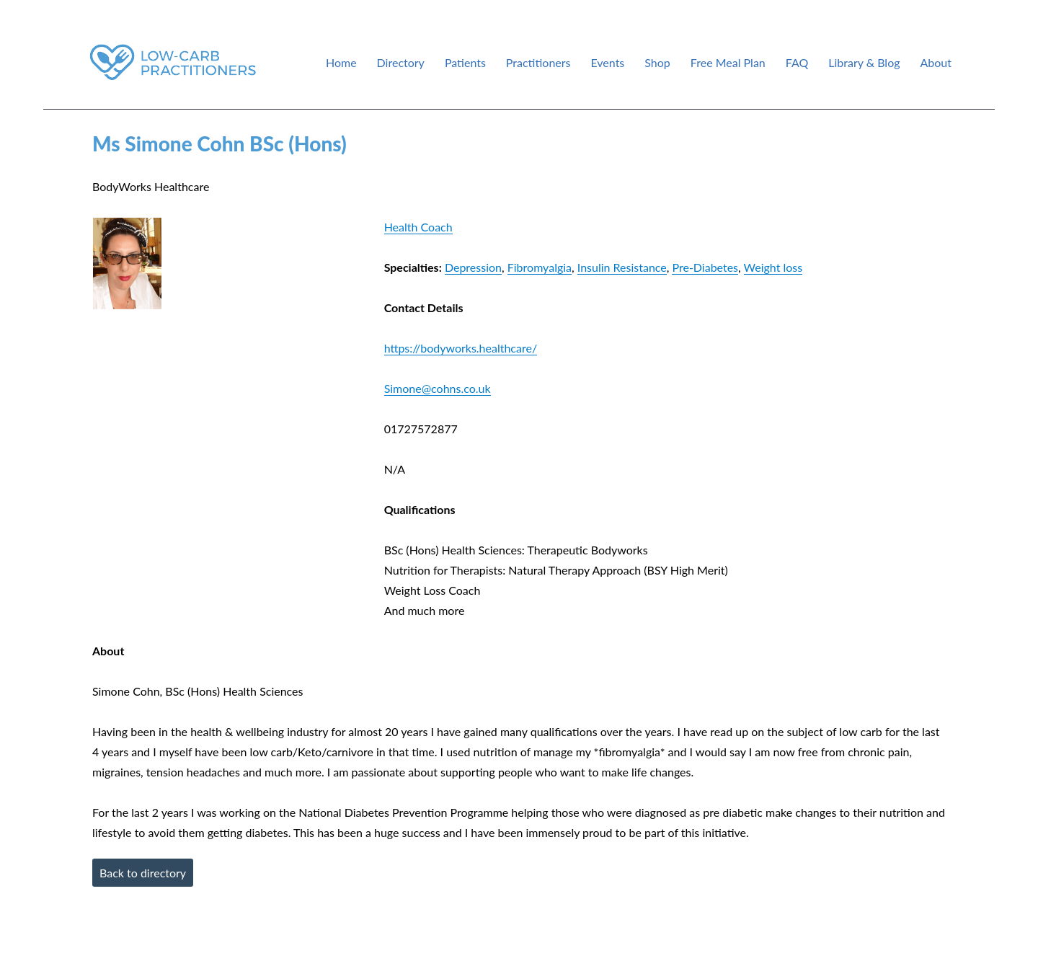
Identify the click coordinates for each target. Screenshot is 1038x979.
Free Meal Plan (728, 62)
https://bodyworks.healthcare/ (461, 348)
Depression (473, 267)
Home (341, 62)
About (936, 62)
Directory (401, 62)
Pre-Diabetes (705, 267)
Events (607, 62)
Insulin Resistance (622, 267)
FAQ (797, 62)
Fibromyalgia (539, 267)
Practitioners (538, 62)
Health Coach (418, 227)
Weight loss (773, 267)
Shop (657, 62)
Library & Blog (864, 62)
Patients (465, 62)
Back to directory (142, 873)
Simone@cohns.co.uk (437, 388)
